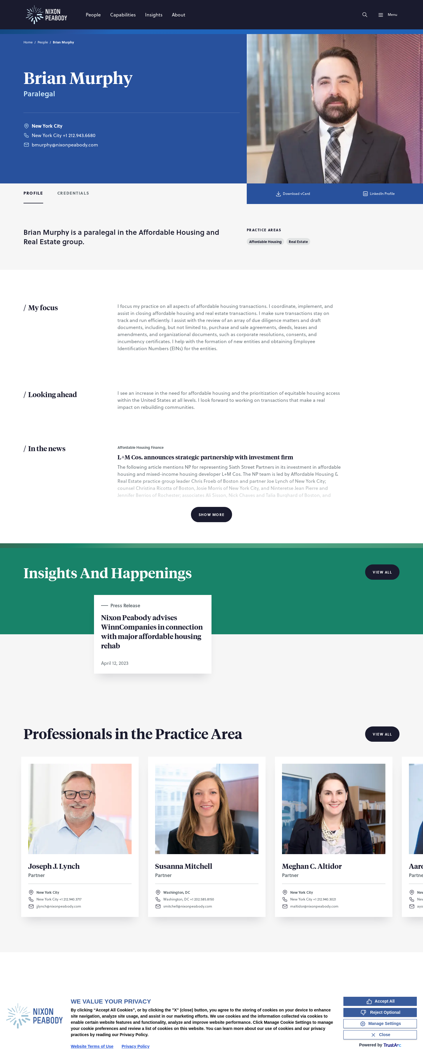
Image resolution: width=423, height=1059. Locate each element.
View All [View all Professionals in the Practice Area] (382, 734)
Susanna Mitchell (183, 866)
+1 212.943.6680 (79, 135)
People (43, 42)
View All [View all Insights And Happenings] (382, 572)
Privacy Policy (136, 1046)
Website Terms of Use (92, 1046)
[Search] (365, 14)
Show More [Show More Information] (212, 514)
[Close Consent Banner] (380, 1034)
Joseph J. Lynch (54, 866)
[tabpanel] (211, 373)
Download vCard (292, 193)
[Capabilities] (122, 14)
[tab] (33, 193)
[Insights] (153, 14)
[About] (178, 14)
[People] (93, 14)
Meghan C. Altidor (312, 866)
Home (28, 42)
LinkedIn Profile (378, 193)
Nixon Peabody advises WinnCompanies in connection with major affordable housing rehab (152, 631)
